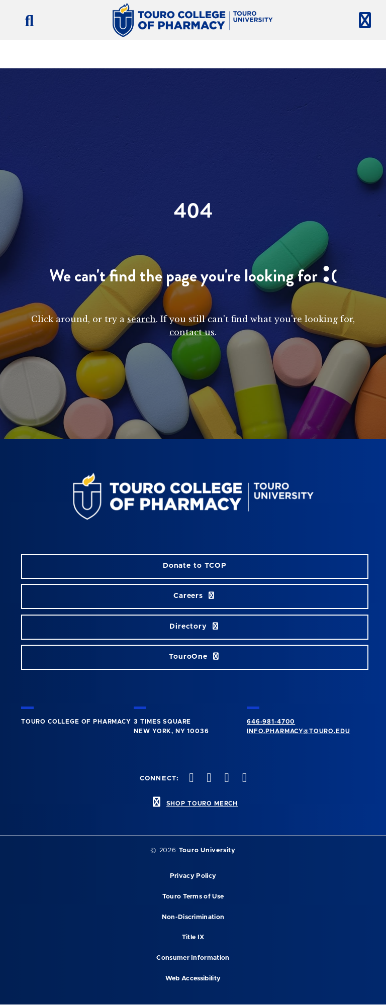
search (141, 319)
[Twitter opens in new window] (208, 778)
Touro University (207, 850)
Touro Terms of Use (193, 896)
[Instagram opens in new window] (225, 778)
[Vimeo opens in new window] (243, 778)
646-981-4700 (271, 722)
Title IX (193, 937)
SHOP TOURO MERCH (202, 803)
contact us (192, 332)
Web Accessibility (193, 978)
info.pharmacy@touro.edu (298, 731)
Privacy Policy (193, 876)
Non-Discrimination (193, 917)
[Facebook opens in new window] (190, 778)
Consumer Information (192, 958)
